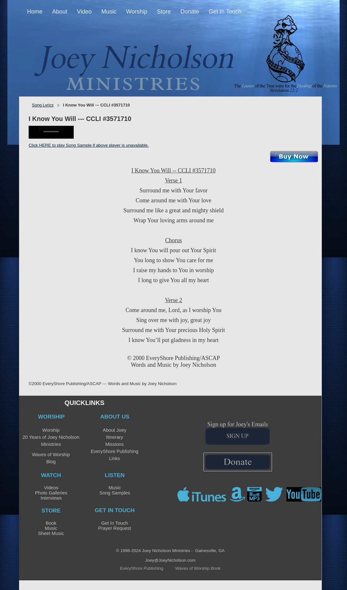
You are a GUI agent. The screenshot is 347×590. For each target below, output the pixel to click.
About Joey (114, 430)
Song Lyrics (42, 105)
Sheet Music (51, 533)
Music (114, 487)
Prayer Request (114, 528)
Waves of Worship (51, 454)
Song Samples (114, 492)
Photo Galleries (51, 492)
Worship (51, 430)
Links (114, 458)
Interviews (51, 498)
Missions (114, 444)
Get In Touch (114, 523)
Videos (51, 487)
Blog (51, 461)
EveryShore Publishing (114, 451)
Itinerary (114, 437)
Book (51, 523)
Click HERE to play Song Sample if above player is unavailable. (89, 145)
